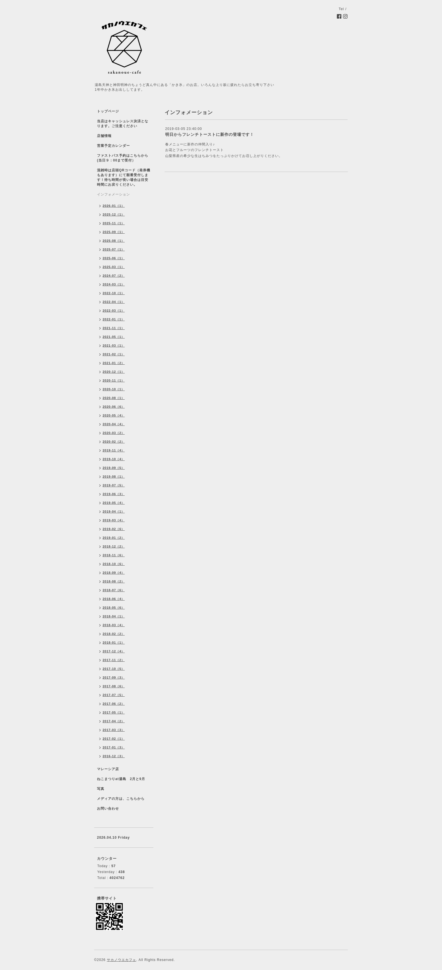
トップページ (108, 111)
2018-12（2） (114, 546)
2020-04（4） (114, 424)
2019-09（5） (114, 468)
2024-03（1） (114, 284)
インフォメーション (113, 194)
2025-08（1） (114, 240)
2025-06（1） (114, 258)
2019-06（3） (114, 494)
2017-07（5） (114, 695)
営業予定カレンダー (113, 146)
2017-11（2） (114, 660)
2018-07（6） (114, 590)
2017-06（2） (114, 703)
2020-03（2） (114, 433)
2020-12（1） (114, 371)
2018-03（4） (114, 625)
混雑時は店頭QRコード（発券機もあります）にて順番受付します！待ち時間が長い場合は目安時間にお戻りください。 (123, 177)
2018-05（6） (114, 607)
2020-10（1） (114, 389)
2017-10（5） (114, 668)
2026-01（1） (114, 205)
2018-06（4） (114, 599)
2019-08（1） (114, 476)
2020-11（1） (114, 380)
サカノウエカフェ (121, 960)
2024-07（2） (114, 275)
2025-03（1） (114, 267)
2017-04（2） (114, 721)
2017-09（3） (114, 677)
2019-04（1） (114, 511)
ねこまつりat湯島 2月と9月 (121, 779)
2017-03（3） (114, 730)
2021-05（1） (114, 336)
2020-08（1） (114, 398)
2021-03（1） (114, 345)
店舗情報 (104, 136)
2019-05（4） (114, 502)
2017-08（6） (114, 686)
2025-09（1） (114, 232)
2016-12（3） (114, 756)
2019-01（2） (114, 537)
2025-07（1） (114, 249)
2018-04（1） (114, 616)
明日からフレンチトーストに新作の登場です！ (209, 134)
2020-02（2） (114, 441)
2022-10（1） (114, 293)
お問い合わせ (108, 808)
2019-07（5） (114, 485)
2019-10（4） (114, 459)
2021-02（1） (114, 354)
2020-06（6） (114, 406)
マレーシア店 (108, 769)
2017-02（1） (114, 738)
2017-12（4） (114, 651)
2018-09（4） (114, 572)
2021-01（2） (114, 363)
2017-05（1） (114, 712)
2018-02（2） (114, 633)
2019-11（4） (114, 450)
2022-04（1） (114, 302)
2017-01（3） (114, 747)
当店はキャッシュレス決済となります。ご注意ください (122, 123)
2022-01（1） (114, 319)
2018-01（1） (114, 642)
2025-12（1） (114, 214)
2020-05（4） (114, 415)
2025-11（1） (114, 223)
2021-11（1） (114, 328)
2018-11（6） (114, 555)
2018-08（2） (114, 581)
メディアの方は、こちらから (121, 799)
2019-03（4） (114, 520)
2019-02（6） (114, 529)
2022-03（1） (114, 310)
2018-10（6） (114, 564)
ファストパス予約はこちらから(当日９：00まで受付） (122, 158)
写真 (100, 789)
